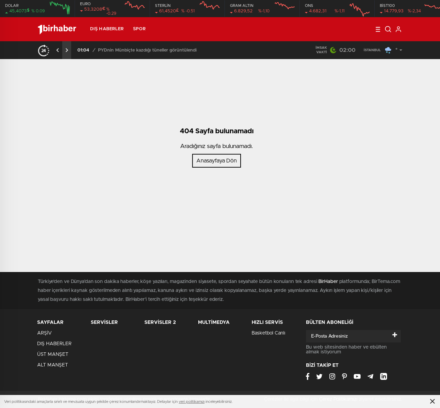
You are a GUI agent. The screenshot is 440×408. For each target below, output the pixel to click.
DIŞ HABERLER (107, 29)
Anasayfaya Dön (216, 160)
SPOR (139, 29)
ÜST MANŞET (52, 354)
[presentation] (57, 50)
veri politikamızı (192, 402)
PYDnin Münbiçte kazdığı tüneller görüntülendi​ (147, 50)
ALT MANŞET (52, 365)
